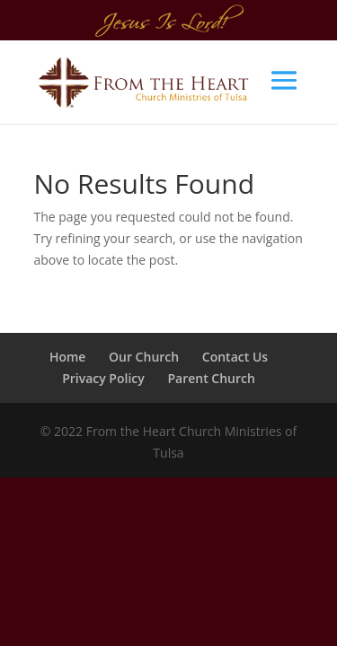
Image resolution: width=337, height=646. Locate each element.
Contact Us (235, 356)
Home (67, 356)
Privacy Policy (103, 378)
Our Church (144, 356)
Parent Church (210, 378)
